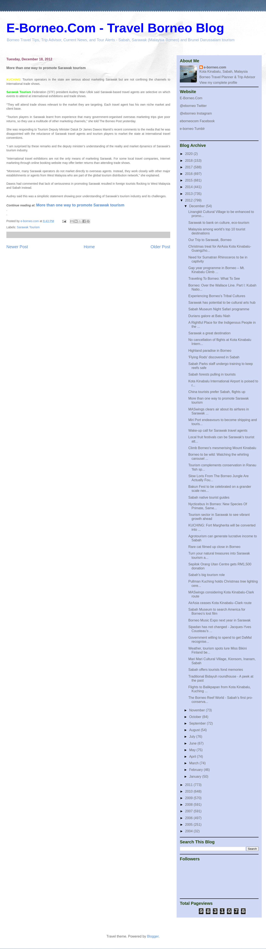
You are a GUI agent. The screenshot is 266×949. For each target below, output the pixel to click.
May (193, 750)
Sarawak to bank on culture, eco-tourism (218, 222)
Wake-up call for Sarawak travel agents (217, 430)
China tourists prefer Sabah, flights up (216, 392)
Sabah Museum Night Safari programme (218, 309)
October (195, 717)
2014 (189, 187)
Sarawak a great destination (209, 333)
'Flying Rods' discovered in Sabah (213, 357)
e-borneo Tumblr (192, 129)
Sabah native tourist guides (208, 497)
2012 (189, 200)
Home (89, 246)
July (192, 736)
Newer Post (17, 246)
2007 (189, 811)
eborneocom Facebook (197, 121)
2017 (189, 167)
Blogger (153, 936)
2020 (189, 154)
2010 (189, 791)
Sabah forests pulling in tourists (212, 374)
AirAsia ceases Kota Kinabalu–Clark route (220, 603)
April (193, 756)
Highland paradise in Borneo (209, 350)
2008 (189, 804)
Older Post (160, 246)
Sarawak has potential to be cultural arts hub (222, 302)
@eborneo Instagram (196, 113)
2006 (189, 818)
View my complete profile (218, 82)
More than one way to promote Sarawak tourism (80, 205)
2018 (189, 160)
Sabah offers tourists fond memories (215, 669)
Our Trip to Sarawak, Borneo (210, 240)
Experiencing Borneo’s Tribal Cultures (216, 296)
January (195, 776)
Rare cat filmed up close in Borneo (214, 547)
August (195, 730)
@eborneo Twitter (193, 106)
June (193, 743)
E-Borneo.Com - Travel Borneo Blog (115, 28)
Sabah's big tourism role (206, 575)
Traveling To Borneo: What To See (214, 278)
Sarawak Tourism (28, 227)
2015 (189, 180)
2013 (189, 194)
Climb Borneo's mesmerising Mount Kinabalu (222, 448)
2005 (189, 824)
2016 (189, 174)
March (194, 763)
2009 (189, 798)
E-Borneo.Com (191, 98)
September (198, 723)
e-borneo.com (215, 67)
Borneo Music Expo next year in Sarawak (219, 620)
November (197, 710)
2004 (189, 831)
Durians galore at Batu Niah (209, 316)
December (197, 206)
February (196, 770)
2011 (189, 785)
